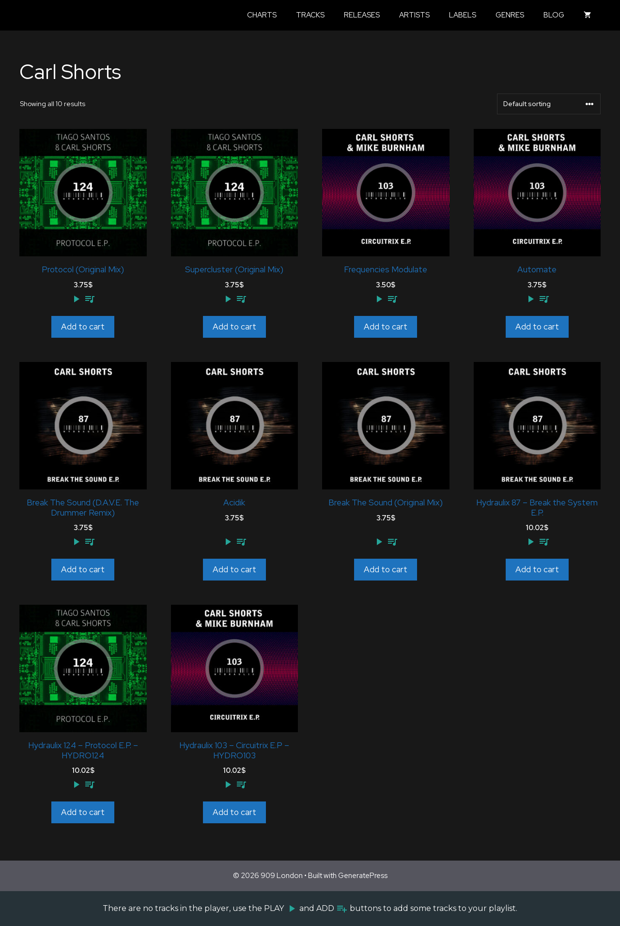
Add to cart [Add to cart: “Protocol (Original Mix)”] (83, 326)
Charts (262, 15)
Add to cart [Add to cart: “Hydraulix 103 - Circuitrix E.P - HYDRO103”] (234, 812)
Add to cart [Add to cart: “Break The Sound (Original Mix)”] (385, 569)
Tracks (310, 15)
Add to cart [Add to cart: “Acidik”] (234, 569)
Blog (553, 15)
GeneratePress (363, 875)
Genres (510, 15)
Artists (414, 15)
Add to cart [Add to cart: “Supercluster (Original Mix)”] (234, 326)
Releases (362, 15)
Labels (462, 15)
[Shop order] (549, 104)
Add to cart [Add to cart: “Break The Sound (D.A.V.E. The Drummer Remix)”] (83, 569)
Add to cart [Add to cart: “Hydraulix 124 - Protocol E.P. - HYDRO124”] (83, 812)
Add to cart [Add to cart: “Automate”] (537, 326)
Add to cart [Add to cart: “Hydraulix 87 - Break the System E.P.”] (537, 569)
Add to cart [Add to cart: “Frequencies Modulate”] (385, 326)
